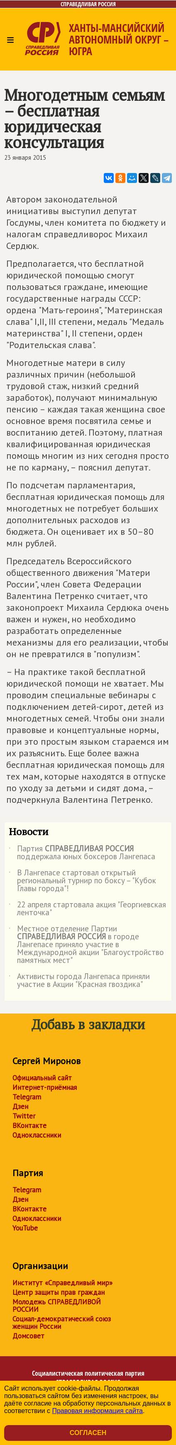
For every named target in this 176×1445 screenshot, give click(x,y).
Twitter (23, 1116)
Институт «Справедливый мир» (62, 1283)
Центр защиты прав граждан (58, 1292)
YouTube (25, 1228)
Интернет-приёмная (44, 1087)
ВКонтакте (29, 1125)
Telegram (26, 1097)
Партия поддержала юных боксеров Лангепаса (82, 853)
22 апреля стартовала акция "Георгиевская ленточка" (87, 909)
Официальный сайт (42, 1078)
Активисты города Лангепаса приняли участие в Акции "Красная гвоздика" (79, 980)
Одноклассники (36, 1135)
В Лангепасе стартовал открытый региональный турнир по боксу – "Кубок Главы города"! (82, 881)
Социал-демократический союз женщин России (61, 1322)
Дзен (20, 1106)
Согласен (88, 1432)
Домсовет (28, 1336)
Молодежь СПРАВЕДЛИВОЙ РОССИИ (56, 1305)
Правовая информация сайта (97, 1410)
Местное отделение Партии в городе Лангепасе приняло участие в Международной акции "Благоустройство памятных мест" (86, 945)
